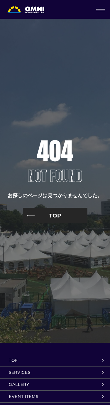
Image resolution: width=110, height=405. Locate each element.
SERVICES (19, 372)
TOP (55, 215)
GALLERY (19, 384)
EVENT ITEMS (23, 396)
